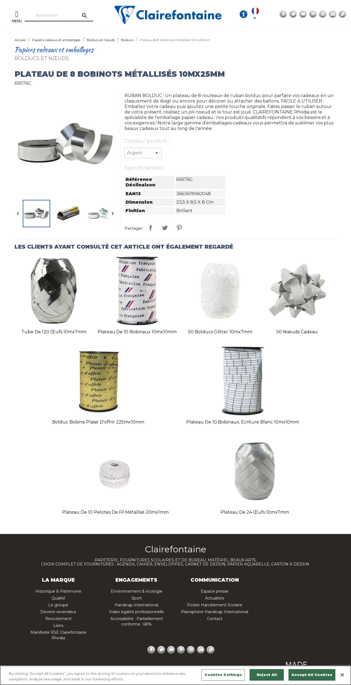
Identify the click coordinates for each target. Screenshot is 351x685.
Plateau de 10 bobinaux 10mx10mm (137, 331)
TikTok (342, 14)
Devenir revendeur (58, 611)
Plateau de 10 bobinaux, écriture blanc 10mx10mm (242, 422)
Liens (58, 625)
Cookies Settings (223, 674)
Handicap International (136, 604)
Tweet (164, 227)
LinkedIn (332, 14)
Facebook (283, 14)
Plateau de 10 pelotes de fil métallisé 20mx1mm (115, 512)
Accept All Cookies (311, 674)
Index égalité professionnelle (136, 611)
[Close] (342, 675)
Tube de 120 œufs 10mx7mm (53, 331)
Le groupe (58, 604)
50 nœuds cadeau (297, 331)
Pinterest (312, 14)
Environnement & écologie (136, 591)
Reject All (267, 674)
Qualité (58, 598)
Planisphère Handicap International (214, 611)
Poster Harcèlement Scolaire (214, 604)
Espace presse (214, 591)
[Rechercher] (59, 15)
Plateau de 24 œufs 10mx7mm (254, 512)
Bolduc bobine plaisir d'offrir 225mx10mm (98, 422)
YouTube (303, 14)
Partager (150, 227)
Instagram (322, 14)
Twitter (293, 14)
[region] (175, 675)
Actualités (214, 598)
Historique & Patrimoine (58, 591)
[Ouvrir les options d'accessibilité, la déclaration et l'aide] (243, 14)
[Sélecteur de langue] (259, 14)
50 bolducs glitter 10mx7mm (220, 331)
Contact (214, 618)
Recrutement (58, 618)
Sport (136, 598)
